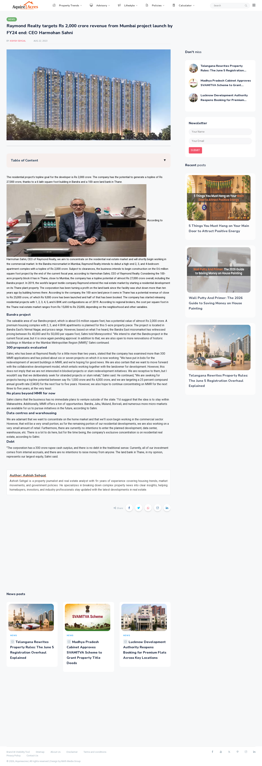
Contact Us (32, 755)
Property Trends (66, 5)
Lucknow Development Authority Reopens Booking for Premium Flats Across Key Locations (224, 100)
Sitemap (40, 752)
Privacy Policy (14, 755)
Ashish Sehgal (18, 41)
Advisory (98, 5)
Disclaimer (72, 752)
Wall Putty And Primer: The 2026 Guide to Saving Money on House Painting (216, 303)
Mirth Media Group (71, 761)
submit (195, 150)
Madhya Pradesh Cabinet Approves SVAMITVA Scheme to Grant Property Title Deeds (84, 652)
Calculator (182, 5)
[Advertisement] (89, 554)
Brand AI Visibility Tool (18, 752)
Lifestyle (126, 5)
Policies (153, 5)
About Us (56, 752)
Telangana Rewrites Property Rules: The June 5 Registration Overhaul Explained (222, 70)
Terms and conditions (95, 752)
